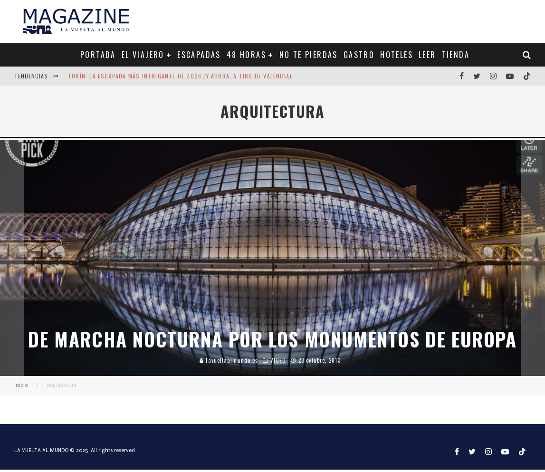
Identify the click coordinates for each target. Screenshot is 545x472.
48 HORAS (246, 54)
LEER (427, 54)
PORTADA (98, 54)
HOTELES (396, 54)
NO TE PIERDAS (308, 54)
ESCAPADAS (199, 54)
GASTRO (359, 54)
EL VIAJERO (143, 54)
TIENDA (455, 54)
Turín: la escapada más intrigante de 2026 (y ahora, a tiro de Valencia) (180, 76)
